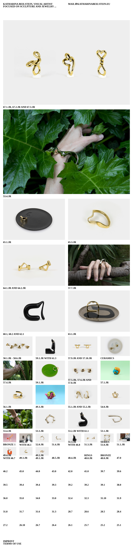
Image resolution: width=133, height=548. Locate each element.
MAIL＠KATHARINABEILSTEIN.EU (89, 4)
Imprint (8, 541)
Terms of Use (12, 543)
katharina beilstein (17, 4)
